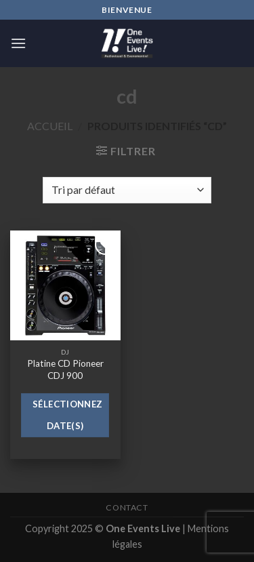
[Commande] (127, 190)
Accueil (49, 125)
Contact (127, 507)
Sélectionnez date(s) (68, 415)
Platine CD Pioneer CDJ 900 (65, 369)
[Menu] (18, 43)
